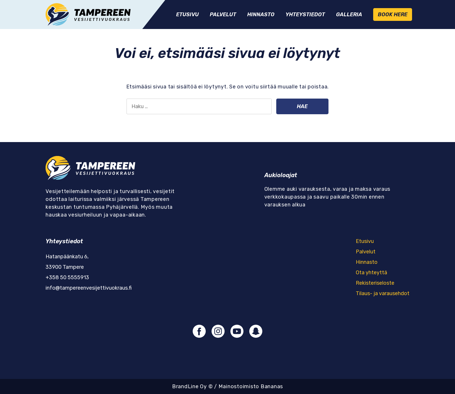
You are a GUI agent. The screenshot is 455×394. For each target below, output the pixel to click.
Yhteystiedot (305, 14)
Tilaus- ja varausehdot (382, 293)
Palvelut (223, 14)
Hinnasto (261, 14)
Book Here (392, 14)
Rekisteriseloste (375, 283)
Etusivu (187, 14)
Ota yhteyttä (371, 272)
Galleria (349, 14)
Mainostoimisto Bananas (251, 386)
